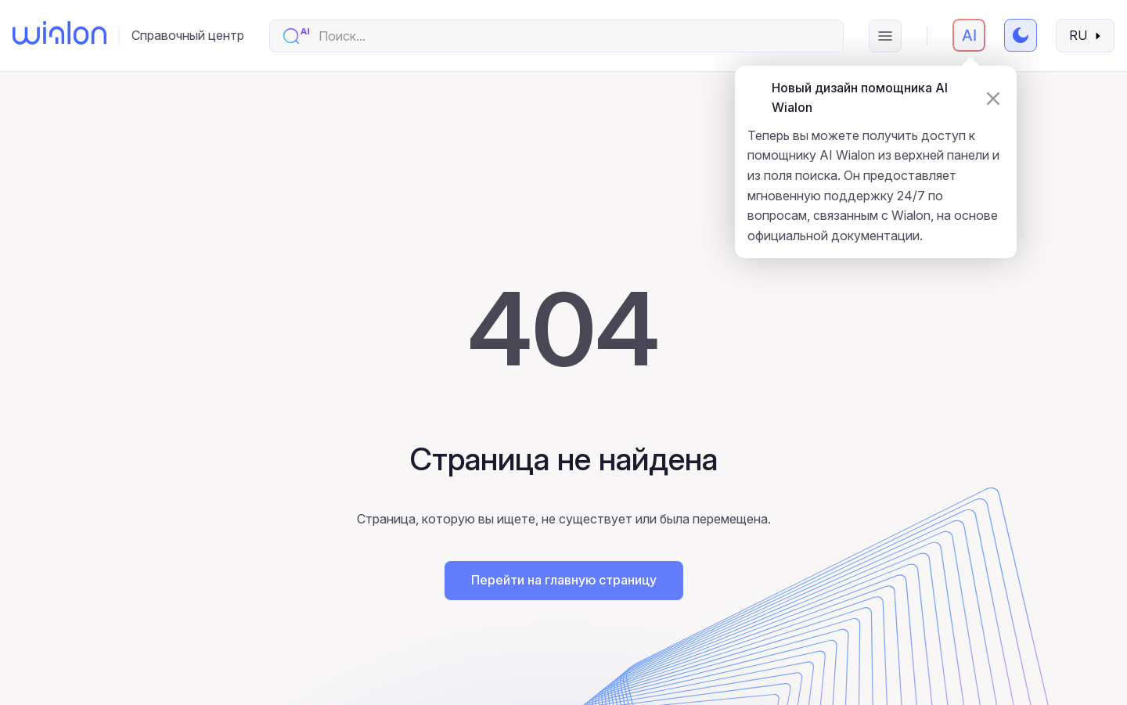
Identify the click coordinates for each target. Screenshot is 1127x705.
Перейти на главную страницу (564, 580)
